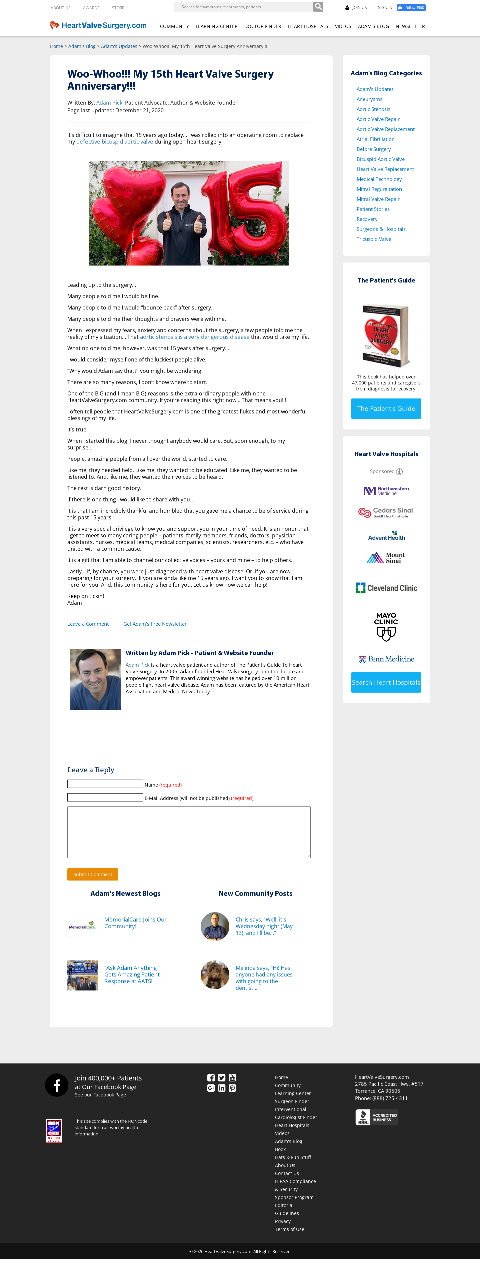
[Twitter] (221, 1087)
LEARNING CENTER (217, 26)
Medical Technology (379, 179)
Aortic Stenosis (373, 109)
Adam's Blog (82, 46)
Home (56, 46)
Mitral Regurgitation (379, 189)
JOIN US (356, 8)
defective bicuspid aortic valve (114, 141)
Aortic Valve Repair (378, 119)
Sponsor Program (294, 1207)
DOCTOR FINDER (262, 26)
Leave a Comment (87, 623)
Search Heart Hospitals (386, 682)
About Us (285, 1175)
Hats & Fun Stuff (293, 1167)
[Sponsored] (399, 471)
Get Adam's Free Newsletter (153, 623)
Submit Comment (92, 884)
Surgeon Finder (292, 1111)
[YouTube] (232, 1087)
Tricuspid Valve (374, 239)
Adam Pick (109, 102)
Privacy (283, 1231)
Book (280, 1159)
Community (288, 1095)
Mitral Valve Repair (378, 199)
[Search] (318, 7)
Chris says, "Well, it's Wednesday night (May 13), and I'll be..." (264, 936)
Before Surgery (374, 149)
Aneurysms (369, 99)
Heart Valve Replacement (385, 169)
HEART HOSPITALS (308, 26)
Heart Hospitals (292, 1135)
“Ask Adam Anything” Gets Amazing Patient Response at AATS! (137, 984)
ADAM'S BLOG (373, 26)
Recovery (367, 219)
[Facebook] (413, 7)
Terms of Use (289, 1239)
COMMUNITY (174, 26)
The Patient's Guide (386, 408)
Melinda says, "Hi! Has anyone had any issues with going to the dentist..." (264, 987)
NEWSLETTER (410, 26)
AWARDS (91, 8)
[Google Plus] (211, 1098)
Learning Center (293, 1103)
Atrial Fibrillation (376, 139)
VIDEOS (343, 26)
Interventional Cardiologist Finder (296, 1123)
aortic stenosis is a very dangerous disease (194, 336)
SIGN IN (385, 8)
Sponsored (382, 471)
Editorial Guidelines (287, 1219)
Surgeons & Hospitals (381, 229)
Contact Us (287, 1183)
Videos (282, 1143)
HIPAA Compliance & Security (295, 1195)
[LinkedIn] (221, 1098)
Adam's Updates (119, 46)
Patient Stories (373, 209)
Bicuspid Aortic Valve (381, 159)
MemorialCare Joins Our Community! (134, 933)
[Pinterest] (232, 1098)
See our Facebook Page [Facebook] (101, 1104)
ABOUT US (61, 8)
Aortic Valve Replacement (386, 129)
